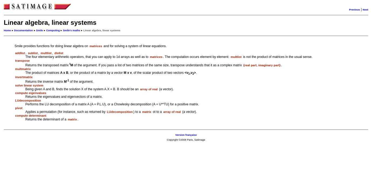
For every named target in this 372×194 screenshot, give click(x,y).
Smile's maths (71, 30)
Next (365, 9)
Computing (53, 30)
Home (7, 30)
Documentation (23, 30)
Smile (39, 30)
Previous (354, 9)
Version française (186, 134)
